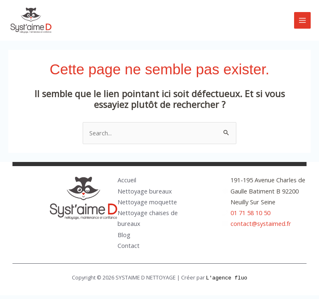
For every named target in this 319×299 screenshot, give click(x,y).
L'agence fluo (226, 277)
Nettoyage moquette (147, 202)
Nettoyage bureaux (145, 191)
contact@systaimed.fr (261, 223)
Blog (124, 234)
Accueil (127, 180)
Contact (129, 245)
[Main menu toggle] (302, 20)
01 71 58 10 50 (250, 212)
